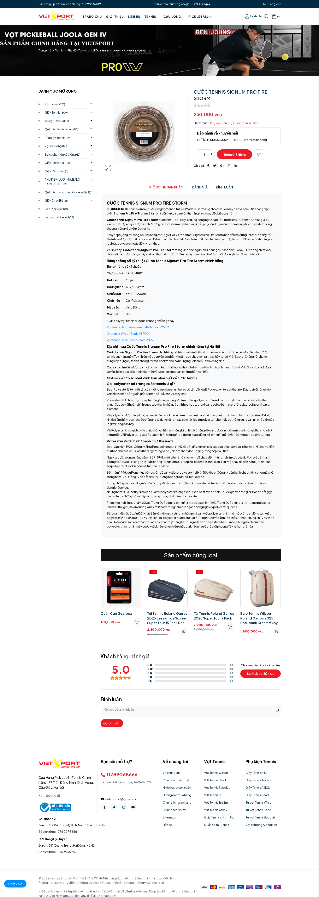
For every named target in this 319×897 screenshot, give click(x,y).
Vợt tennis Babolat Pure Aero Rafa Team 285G (138, 327)
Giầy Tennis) (56, 112)
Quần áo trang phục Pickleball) (67, 192)
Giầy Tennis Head (257, 795)
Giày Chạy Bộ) (56, 200)
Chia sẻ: (199, 165)
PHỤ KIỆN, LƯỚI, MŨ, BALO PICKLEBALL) (62, 181)
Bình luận (224, 187)
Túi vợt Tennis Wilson (259, 802)
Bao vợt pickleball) (59, 217)
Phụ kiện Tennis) (58, 137)
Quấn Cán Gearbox (116, 613)
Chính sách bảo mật (176, 780)
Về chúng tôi (171, 772)
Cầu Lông (174, 16)
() (276, 16)
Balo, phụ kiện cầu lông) (63, 154)
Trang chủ (92, 16)
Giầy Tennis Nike (256, 772)
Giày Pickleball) (57, 162)
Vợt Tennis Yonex (215, 810)
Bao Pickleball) (56, 209)
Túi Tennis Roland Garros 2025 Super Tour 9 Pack (214, 615)
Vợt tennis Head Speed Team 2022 (130, 340)
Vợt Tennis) (55, 104)
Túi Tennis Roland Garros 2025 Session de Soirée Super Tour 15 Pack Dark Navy (167, 618)
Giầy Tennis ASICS (258, 787)
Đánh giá (200, 187)
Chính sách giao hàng (177, 802)
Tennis (151, 16)
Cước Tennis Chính (245, 123)
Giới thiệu (115, 16)
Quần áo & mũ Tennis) (61, 129)
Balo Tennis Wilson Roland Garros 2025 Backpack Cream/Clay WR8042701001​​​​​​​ (259, 618)
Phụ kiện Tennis (77, 50)
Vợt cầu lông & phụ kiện (261, 825)
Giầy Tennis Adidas (258, 780)
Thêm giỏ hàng (234, 154)
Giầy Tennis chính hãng (219, 817)
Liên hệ (134, 16)
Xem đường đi (49, 795)
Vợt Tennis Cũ (213, 795)
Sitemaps (169, 817)
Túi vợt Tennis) (57, 121)
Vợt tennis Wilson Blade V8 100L (128, 333)
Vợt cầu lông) (56, 146)
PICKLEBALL (200, 16)
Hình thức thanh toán (177, 787)
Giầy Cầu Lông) (57, 171)
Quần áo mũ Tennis (217, 825)
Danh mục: (201, 123)
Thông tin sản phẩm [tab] (166, 187)
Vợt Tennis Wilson (216, 772)
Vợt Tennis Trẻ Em (216, 802)
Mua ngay (203, 4)
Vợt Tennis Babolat (217, 787)
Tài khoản (253, 16)
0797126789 (92, 4)
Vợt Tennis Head (215, 780)
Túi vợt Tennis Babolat (260, 817)
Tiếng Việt (274, 4)
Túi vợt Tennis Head (258, 810)
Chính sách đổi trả (175, 810)
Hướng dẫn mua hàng (177, 795)
